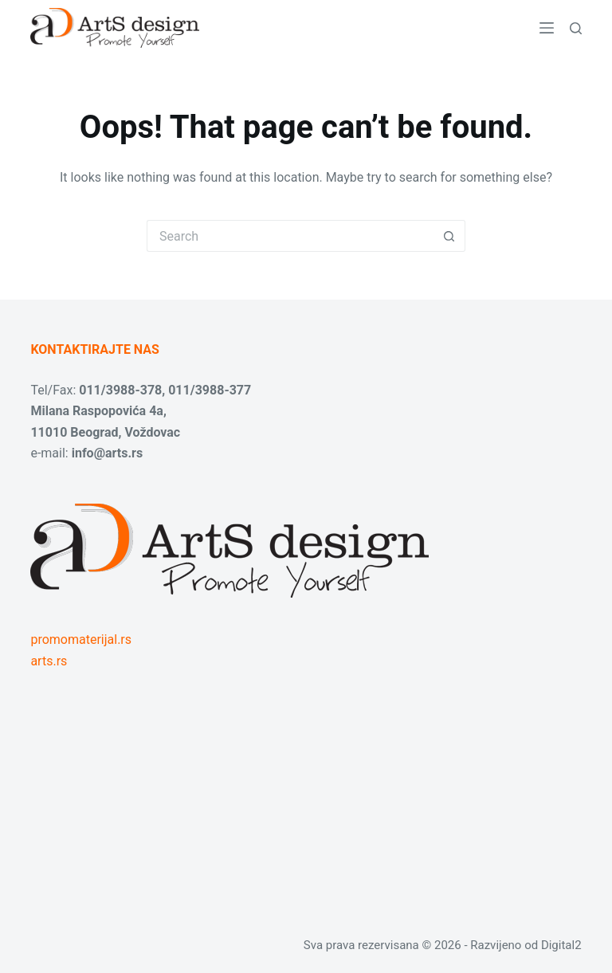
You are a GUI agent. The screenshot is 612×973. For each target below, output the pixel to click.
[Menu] (546, 28)
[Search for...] (290, 236)
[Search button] (449, 236)
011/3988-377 (209, 390)
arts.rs (48, 661)
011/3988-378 (120, 390)
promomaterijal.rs (80, 639)
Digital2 (561, 945)
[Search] (576, 28)
